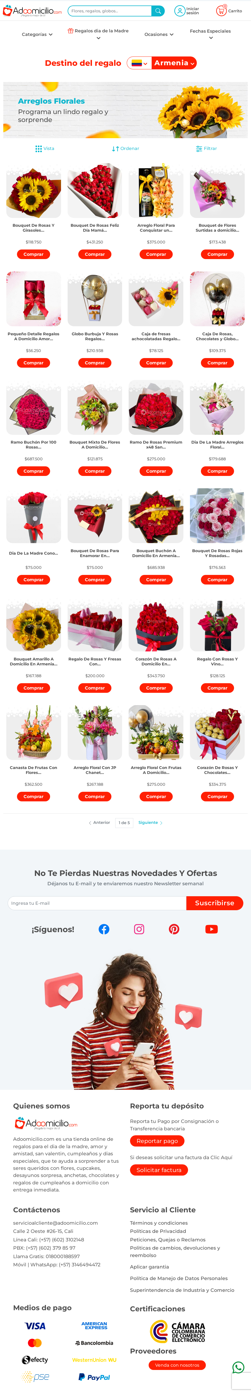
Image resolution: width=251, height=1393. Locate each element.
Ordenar (125, 149)
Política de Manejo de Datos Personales (179, 1278)
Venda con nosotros (177, 1365)
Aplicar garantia (149, 1267)
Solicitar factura (159, 1170)
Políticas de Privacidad (158, 1231)
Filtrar (206, 149)
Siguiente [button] (151, 822)
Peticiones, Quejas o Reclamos (168, 1239)
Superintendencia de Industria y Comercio (182, 1290)
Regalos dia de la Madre (102, 30)
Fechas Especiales (210, 31)
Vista (44, 149)
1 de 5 (124, 822)
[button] (33, 224)
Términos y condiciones (159, 1223)
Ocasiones (157, 34)
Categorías (35, 34)
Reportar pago (157, 1140)
